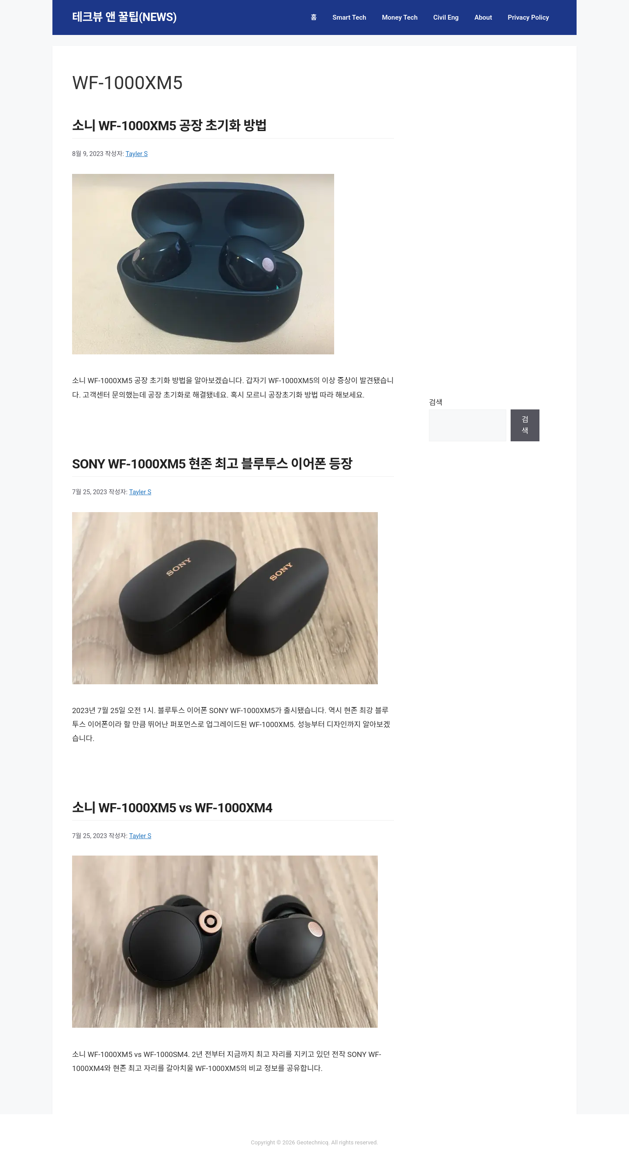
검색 (435, 402)
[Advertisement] (484, 221)
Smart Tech (349, 17)
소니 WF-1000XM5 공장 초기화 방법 (169, 125)
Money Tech (400, 17)
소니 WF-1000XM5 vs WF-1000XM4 (172, 807)
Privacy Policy (528, 17)
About (483, 17)
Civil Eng (446, 17)
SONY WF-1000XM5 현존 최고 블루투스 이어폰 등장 (212, 463)
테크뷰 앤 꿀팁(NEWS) (124, 17)
